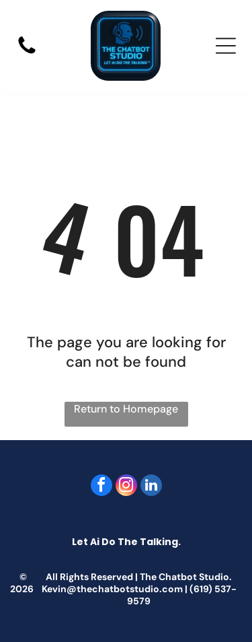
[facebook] (101, 486)
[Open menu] (226, 46)
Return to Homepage (126, 409)
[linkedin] (151, 486)
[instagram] (126, 486)
